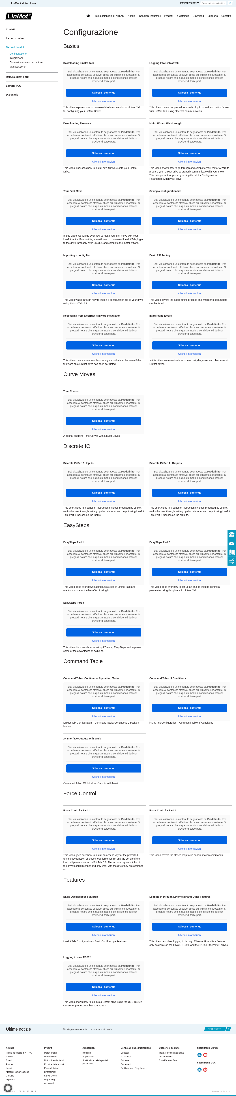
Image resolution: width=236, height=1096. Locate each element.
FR (194, 3)
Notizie (132, 15)
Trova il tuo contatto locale (171, 1053)
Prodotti (168, 15)
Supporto (212, 15)
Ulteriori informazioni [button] (103, 101)
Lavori (9, 1068)
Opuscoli (125, 1053)
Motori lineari (50, 1053)
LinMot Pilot (50, 1072)
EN (186, 3)
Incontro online (15, 38)
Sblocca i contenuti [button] (103, 92)
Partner (9, 1064)
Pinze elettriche (51, 1068)
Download (198, 15)
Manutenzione (17, 66)
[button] (8, 1088)
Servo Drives (50, 1076)
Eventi (9, 1060)
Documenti (126, 1064)
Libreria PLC (13, 85)
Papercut (226, 1091)
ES (190, 3)
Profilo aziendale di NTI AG (109, 15)
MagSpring (49, 1079)
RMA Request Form (17, 76)
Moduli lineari (50, 1056)
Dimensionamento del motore (26, 62)
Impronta (10, 1079)
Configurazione (18, 53)
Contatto (226, 15)
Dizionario (12, 94)
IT (197, 3)
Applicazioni (88, 1056)
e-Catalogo (183, 15)
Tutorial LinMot (15, 47)
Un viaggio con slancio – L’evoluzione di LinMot (88, 1029)
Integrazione (16, 58)
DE (182, 3)
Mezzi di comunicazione (17, 1072)
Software (125, 1060)
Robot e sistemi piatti (54, 1064)
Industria (86, 1053)
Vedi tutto (215, 1029)
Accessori (49, 1083)
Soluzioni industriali (150, 15)
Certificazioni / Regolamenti (134, 1068)
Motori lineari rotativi (54, 1060)
